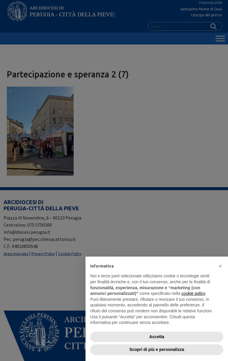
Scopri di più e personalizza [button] (156, 349)
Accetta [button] (156, 336)
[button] (220, 266)
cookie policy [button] (193, 293)
